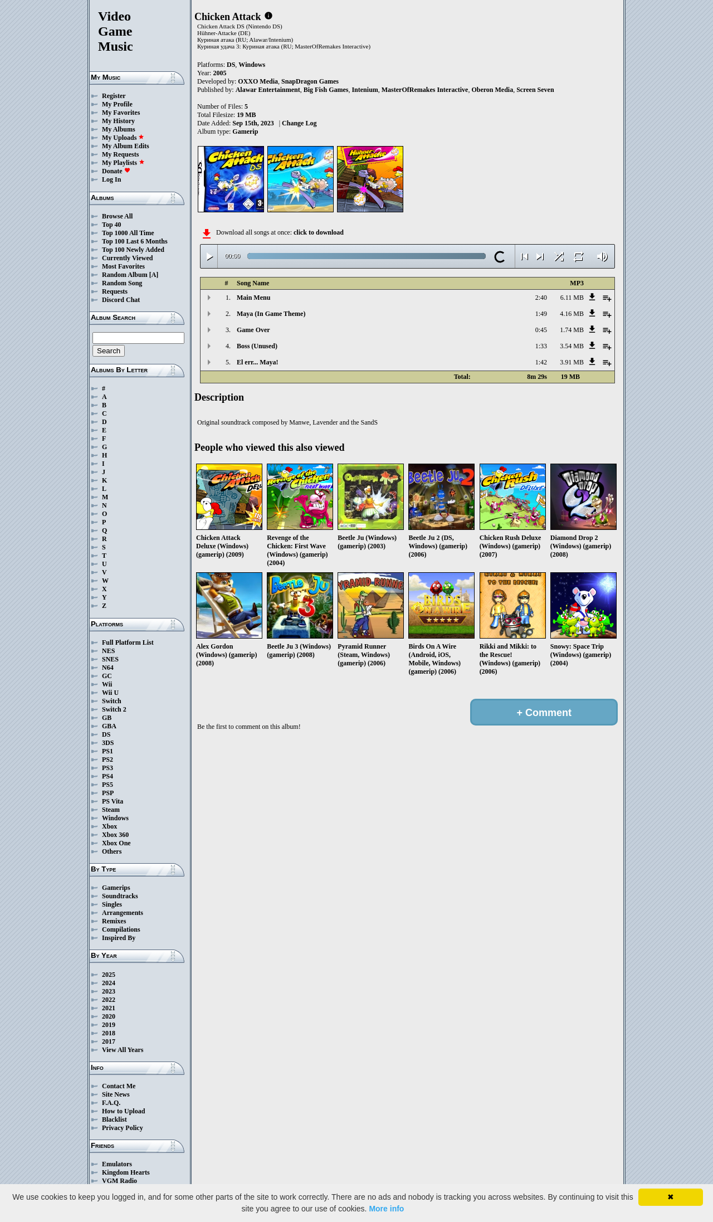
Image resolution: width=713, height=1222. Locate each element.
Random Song (122, 283)
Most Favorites (123, 266)
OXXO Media (258, 81)
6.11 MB (572, 297)
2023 (108, 991)
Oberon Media (492, 90)
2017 (108, 1041)
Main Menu (253, 297)
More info (386, 1208)
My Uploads (123, 138)
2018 (108, 1033)
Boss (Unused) (257, 346)
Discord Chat (121, 300)
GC (107, 676)
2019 (108, 1025)
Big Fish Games (326, 90)
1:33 (541, 346)
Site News (116, 1094)
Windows (115, 818)
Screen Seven (535, 90)
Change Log (299, 123)
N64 (108, 667)
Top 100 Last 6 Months (135, 241)
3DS (108, 743)
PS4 (107, 776)
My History (118, 121)
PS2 (107, 759)
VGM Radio (119, 1181)
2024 (108, 983)
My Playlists (123, 163)
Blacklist (114, 1119)
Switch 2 (114, 709)
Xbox (109, 826)
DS (106, 734)
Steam (111, 810)
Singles (112, 904)
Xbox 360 (115, 835)
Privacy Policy (122, 1128)
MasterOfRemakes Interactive (425, 90)
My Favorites (121, 112)
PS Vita (112, 801)
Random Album (125, 275)
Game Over (253, 330)
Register (114, 96)
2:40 (541, 297)
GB (106, 718)
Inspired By (118, 938)
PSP (108, 793)
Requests (115, 291)
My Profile (117, 104)
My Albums (118, 129)
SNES (110, 659)
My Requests (120, 154)
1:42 (541, 362)
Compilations (121, 929)
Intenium (364, 90)
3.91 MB (572, 362)
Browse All (117, 216)
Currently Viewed (127, 258)
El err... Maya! (258, 362)
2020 (108, 1016)
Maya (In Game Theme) (271, 314)
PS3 (107, 768)
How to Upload (123, 1111)
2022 (108, 1000)
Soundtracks (120, 896)
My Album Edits (125, 146)
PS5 (107, 784)
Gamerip (245, 131)
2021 (108, 1008)
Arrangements (122, 913)
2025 (108, 974)
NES (108, 651)
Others (111, 851)
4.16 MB (572, 314)
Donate (116, 171)
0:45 (541, 330)
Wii (107, 684)
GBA (109, 726)
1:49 (541, 314)
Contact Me (118, 1086)
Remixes (114, 921)
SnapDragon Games (310, 81)
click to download (319, 232)
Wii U (110, 693)
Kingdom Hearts (126, 1172)
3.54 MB (572, 346)
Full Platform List (128, 642)
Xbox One (116, 843)
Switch (111, 701)
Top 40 (111, 224)
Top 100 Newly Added (133, 250)
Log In (111, 179)
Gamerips (116, 888)
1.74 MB (572, 330)
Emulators (117, 1164)
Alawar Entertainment (268, 90)
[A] (154, 275)
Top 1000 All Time (128, 233)
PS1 (107, 751)
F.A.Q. (111, 1103)
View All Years (122, 1050)
